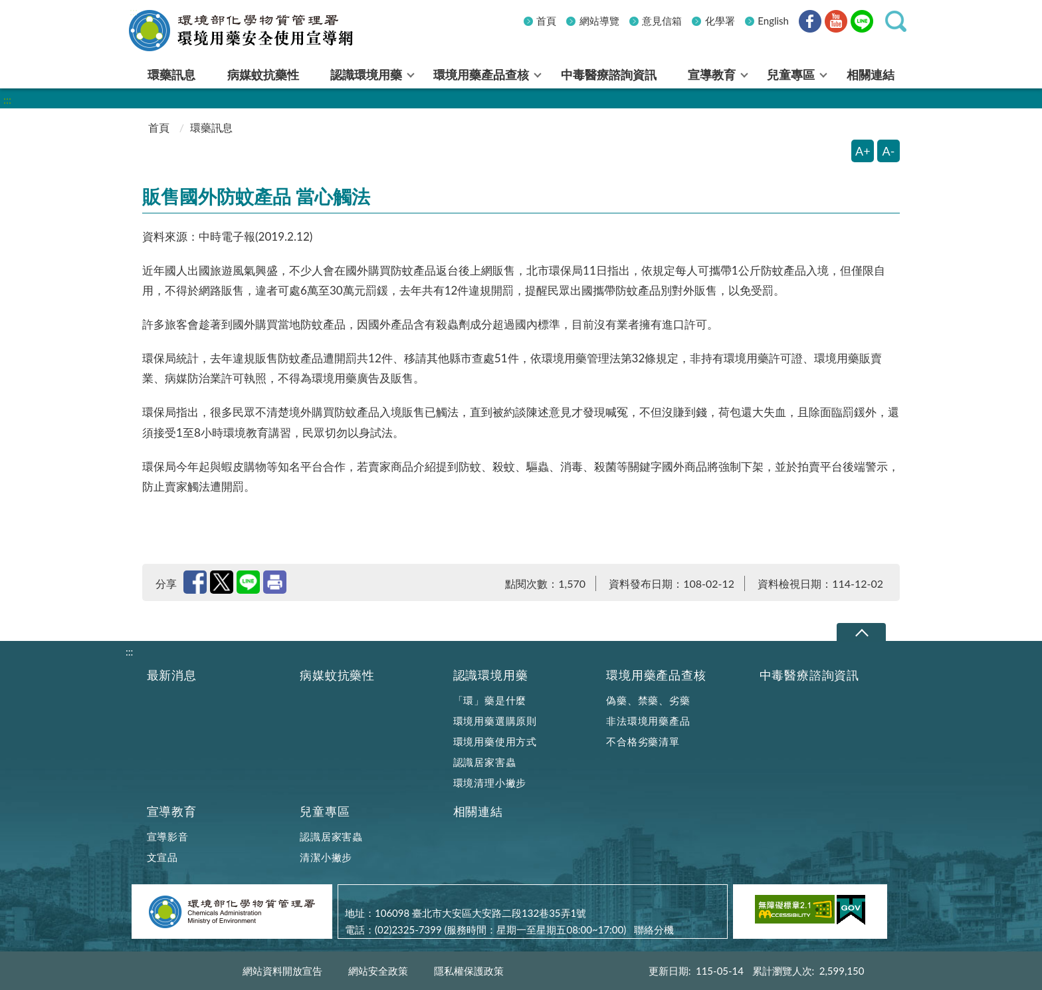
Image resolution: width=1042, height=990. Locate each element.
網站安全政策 (378, 971)
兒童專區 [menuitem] (791, 74)
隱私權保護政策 (469, 971)
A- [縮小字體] (889, 151)
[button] (895, 21)
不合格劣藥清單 (643, 741)
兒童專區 (325, 811)
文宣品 (162, 857)
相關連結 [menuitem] (870, 74)
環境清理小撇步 (490, 783)
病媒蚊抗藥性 (337, 675)
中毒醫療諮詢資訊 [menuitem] (609, 74)
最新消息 (172, 675)
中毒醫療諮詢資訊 (809, 675)
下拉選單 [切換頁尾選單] (861, 632)
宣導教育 (172, 811)
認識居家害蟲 (484, 762)
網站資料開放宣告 (282, 971)
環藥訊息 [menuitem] (171, 74)
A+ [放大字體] (863, 151)
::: (134, 11)
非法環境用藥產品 (648, 721)
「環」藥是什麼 (490, 700)
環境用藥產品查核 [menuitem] (481, 74)
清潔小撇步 (326, 857)
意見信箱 (662, 21)
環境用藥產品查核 (656, 675)
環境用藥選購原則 (495, 721)
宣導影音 (168, 836)
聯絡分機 (654, 929)
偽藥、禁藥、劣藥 (648, 700)
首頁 (546, 21)
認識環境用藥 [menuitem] (366, 74)
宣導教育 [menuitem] (712, 74)
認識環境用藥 (490, 675)
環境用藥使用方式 (495, 741)
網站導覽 (599, 21)
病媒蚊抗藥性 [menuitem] (263, 74)
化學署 (720, 21)
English (773, 21)
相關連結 (478, 811)
